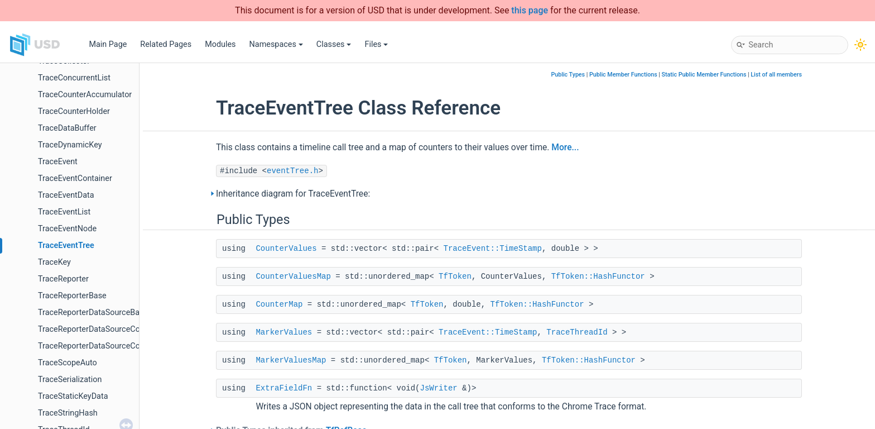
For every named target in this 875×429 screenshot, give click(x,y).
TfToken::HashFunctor (598, 276)
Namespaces (276, 44)
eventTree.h (292, 170)
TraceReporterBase (72, 296)
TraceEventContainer (75, 178)
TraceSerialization (70, 379)
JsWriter (438, 388)
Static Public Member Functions (704, 74)
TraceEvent (58, 161)
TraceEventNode (67, 228)
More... (565, 147)
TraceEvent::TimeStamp (492, 248)
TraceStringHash (68, 413)
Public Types (568, 74)
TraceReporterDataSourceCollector (100, 346)
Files (376, 44)
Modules (220, 44)
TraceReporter (63, 279)
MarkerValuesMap (291, 360)
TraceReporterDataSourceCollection (102, 329)
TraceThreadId (576, 332)
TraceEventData (66, 195)
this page (529, 10)
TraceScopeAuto (67, 363)
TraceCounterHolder (74, 111)
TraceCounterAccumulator (85, 94)
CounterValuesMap (293, 276)
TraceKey (54, 262)
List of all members (776, 74)
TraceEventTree (66, 245)
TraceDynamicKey (70, 145)
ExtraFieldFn (284, 388)
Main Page (108, 44)
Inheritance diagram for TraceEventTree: (293, 194)
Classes (334, 44)
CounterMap (279, 304)
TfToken (455, 276)
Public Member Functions (623, 74)
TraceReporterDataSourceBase (93, 312)
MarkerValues (284, 332)
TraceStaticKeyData (73, 396)
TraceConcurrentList (74, 78)
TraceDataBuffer (67, 128)
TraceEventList (64, 212)
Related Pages (165, 44)
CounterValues (286, 248)
